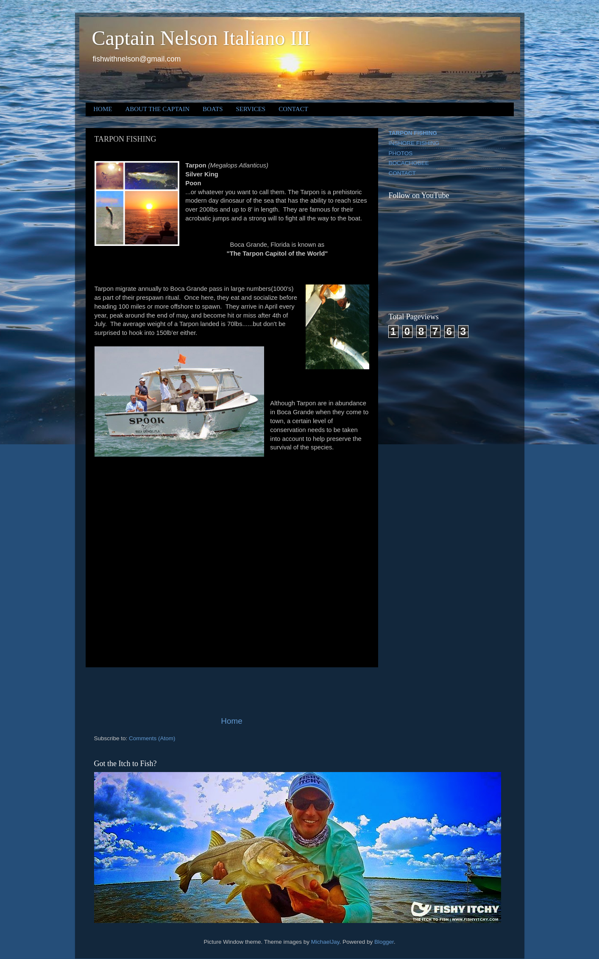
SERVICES (251, 109)
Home (231, 720)
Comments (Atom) (152, 738)
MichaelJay (325, 942)
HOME (102, 109)
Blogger (384, 942)
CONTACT (293, 109)
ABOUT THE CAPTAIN (157, 109)
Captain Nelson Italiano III (201, 38)
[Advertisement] (232, 691)
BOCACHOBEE (409, 163)
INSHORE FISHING (414, 143)
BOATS (213, 109)
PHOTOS (401, 153)
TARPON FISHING (413, 133)
